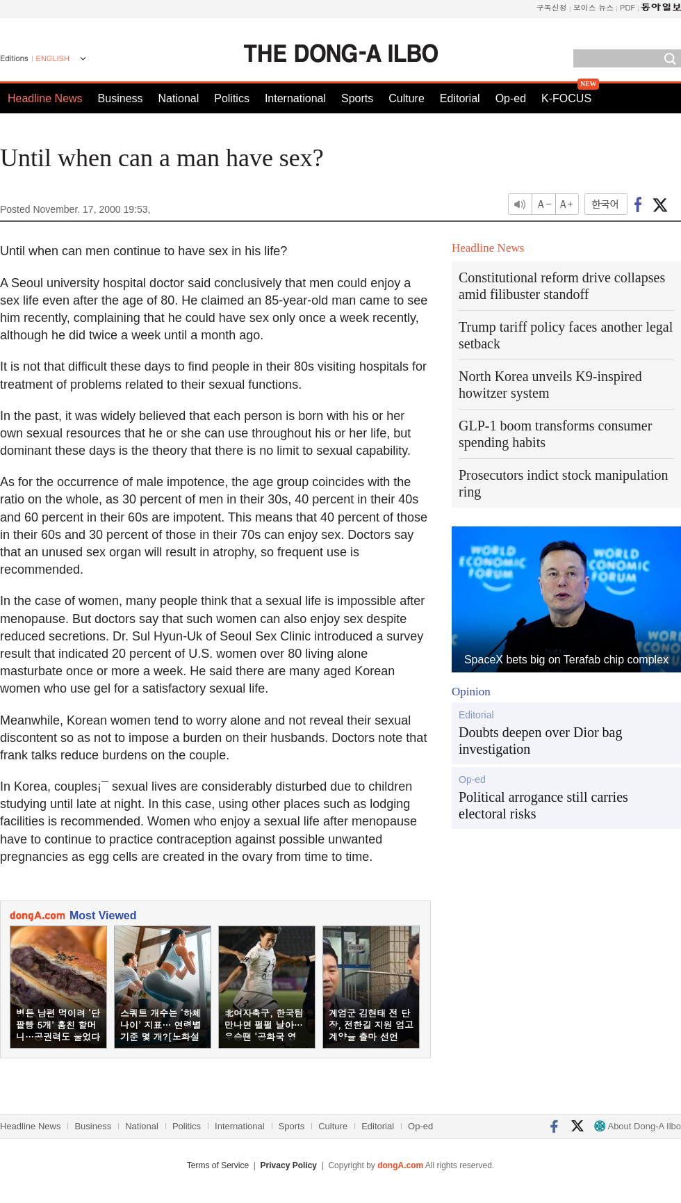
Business (120, 98)
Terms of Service (218, 1165)
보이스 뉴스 (593, 7)
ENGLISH (52, 58)
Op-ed (510, 98)
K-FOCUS (566, 98)
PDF (627, 7)
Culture (406, 98)
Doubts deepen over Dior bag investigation (541, 741)
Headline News (45, 98)
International (295, 98)
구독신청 (551, 7)
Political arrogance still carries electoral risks (543, 805)
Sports (357, 98)
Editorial (460, 98)
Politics (231, 98)
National (178, 98)
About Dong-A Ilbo (637, 1126)
